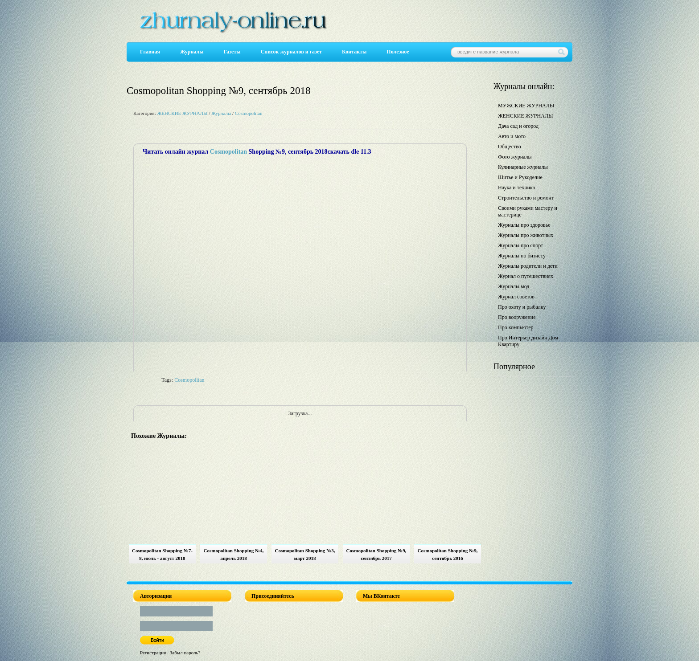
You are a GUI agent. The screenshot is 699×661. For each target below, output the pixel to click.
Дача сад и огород (518, 126)
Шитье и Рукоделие (520, 177)
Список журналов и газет (291, 52)
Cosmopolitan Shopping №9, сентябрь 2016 (448, 554)
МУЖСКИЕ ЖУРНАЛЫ (526, 105)
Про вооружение (517, 317)
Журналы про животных (525, 235)
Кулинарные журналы (523, 167)
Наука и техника (516, 187)
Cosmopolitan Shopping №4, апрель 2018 (234, 554)
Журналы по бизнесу (522, 256)
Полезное (398, 52)
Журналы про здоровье (524, 225)
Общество (509, 146)
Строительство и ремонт (526, 198)
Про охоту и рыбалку (522, 307)
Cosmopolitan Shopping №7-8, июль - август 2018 (162, 554)
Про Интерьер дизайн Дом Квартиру (528, 341)
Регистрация (153, 652)
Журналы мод (513, 286)
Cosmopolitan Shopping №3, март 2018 (305, 554)
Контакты (354, 52)
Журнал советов (516, 297)
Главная (150, 52)
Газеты (232, 52)
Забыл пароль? (185, 652)
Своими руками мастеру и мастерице (527, 211)
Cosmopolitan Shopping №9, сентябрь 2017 (376, 554)
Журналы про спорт (520, 245)
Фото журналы (515, 157)
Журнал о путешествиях (525, 276)
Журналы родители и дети (528, 266)
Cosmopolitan (249, 113)
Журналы (192, 52)
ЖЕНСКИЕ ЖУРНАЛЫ (182, 113)
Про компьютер (516, 327)
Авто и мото (512, 136)
